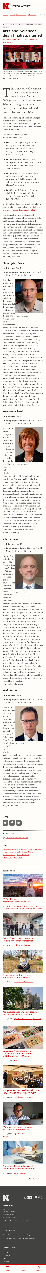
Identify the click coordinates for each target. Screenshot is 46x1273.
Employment (7, 1255)
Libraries (6, 1262)
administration (26, 849)
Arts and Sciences (9, 849)
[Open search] (23, 1269)
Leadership (37, 849)
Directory (6, 1252)
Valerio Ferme (7, 858)
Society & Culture (36, 908)
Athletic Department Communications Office (19, 1238)
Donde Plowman (28, 852)
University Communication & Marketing (16, 1235)
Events (5, 1258)
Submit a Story (10, 1218)
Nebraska (5, 14)
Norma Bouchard (23, 855)
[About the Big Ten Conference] (28, 1197)
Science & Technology (21, 908)
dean (18, 849)
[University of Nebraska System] (39, 1197)
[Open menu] (7, 1269)
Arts (35, 906)
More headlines (35, 1179)
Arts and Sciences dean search (17, 838)
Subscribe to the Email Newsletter (17, 1221)
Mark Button (17, 858)
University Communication (18, 14)
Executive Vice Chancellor (12, 852)
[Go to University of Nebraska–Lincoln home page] (6, 6)
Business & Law (8, 908)
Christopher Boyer (9, 855)
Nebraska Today (21, 6)
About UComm (10, 1214)
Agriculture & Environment (23, 906)
